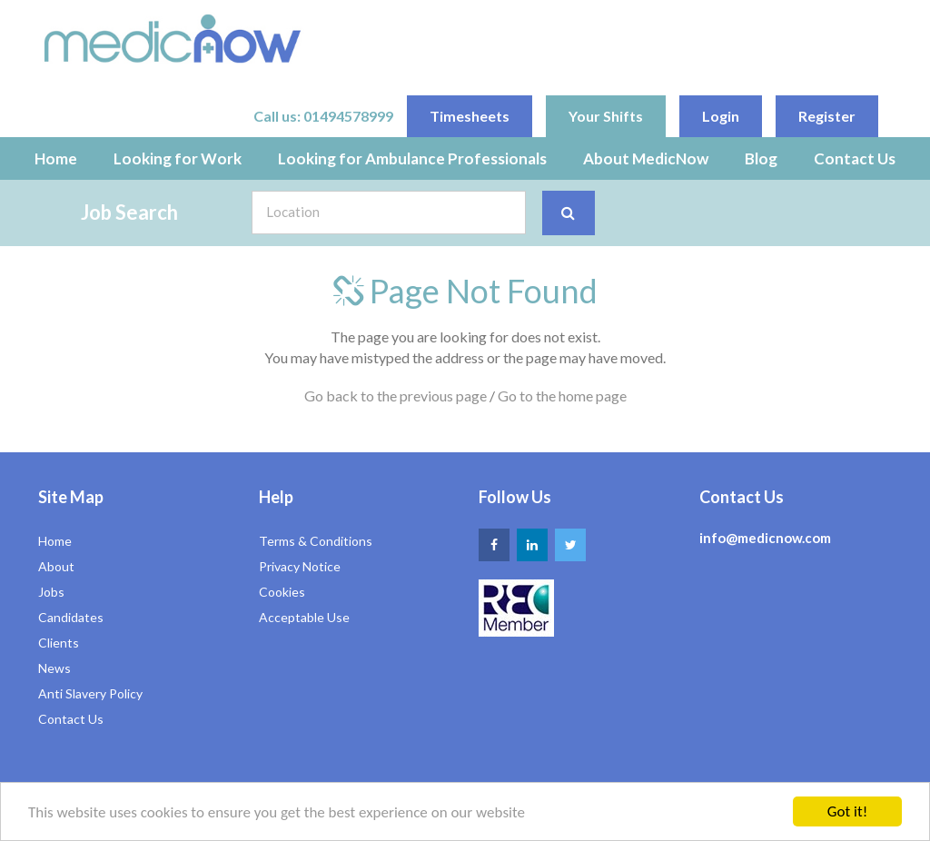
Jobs (51, 591)
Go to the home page (562, 395)
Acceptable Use (304, 617)
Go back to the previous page (395, 395)
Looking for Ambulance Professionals (412, 158)
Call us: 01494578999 (323, 115)
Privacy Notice (300, 566)
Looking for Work (178, 158)
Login (720, 115)
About (56, 566)
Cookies (282, 591)
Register (827, 115)
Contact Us (854, 158)
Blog (761, 158)
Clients (58, 642)
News (54, 668)
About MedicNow (645, 158)
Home (56, 158)
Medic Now (172, 38)
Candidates (71, 617)
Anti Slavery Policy (90, 693)
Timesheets (470, 115)
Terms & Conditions (315, 541)
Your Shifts (606, 115)
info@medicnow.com (765, 537)
